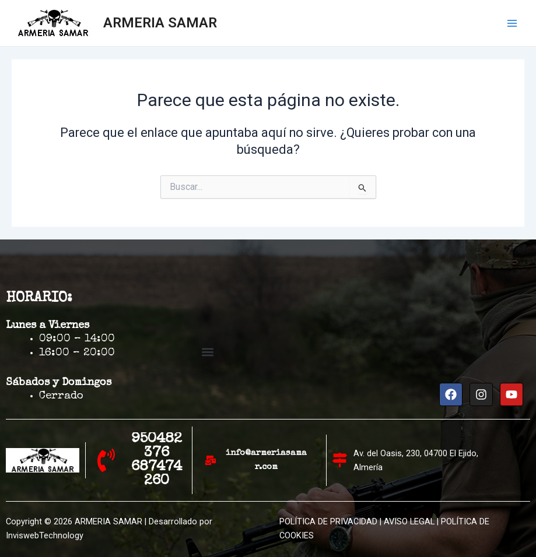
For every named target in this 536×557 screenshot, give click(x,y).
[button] (207, 351)
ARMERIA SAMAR (160, 23)
